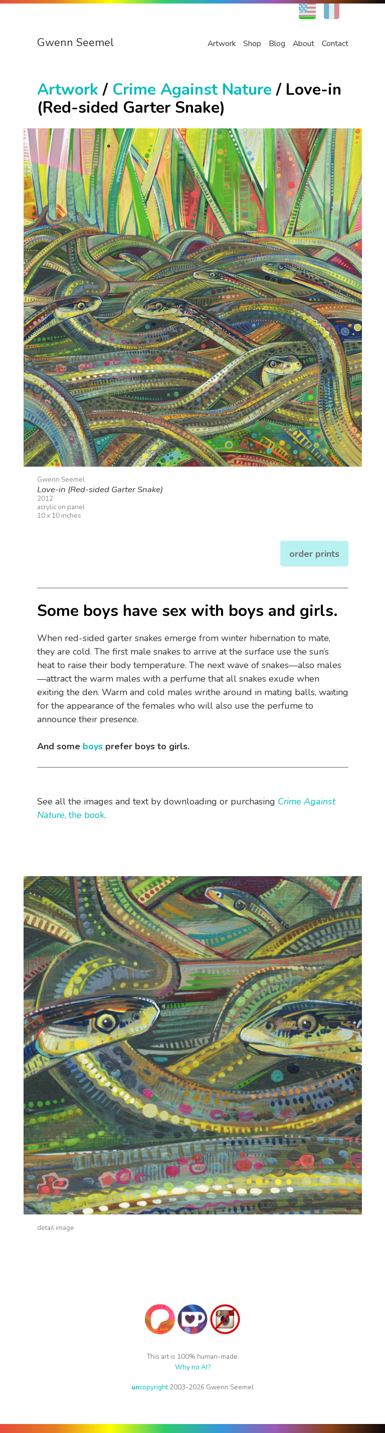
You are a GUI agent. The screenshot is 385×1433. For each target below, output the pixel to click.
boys (93, 746)
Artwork (222, 43)
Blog (277, 43)
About (303, 43)
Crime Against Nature (192, 89)
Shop (252, 43)
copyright (149, 1387)
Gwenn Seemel (75, 42)
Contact (335, 43)
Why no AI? (193, 1367)
